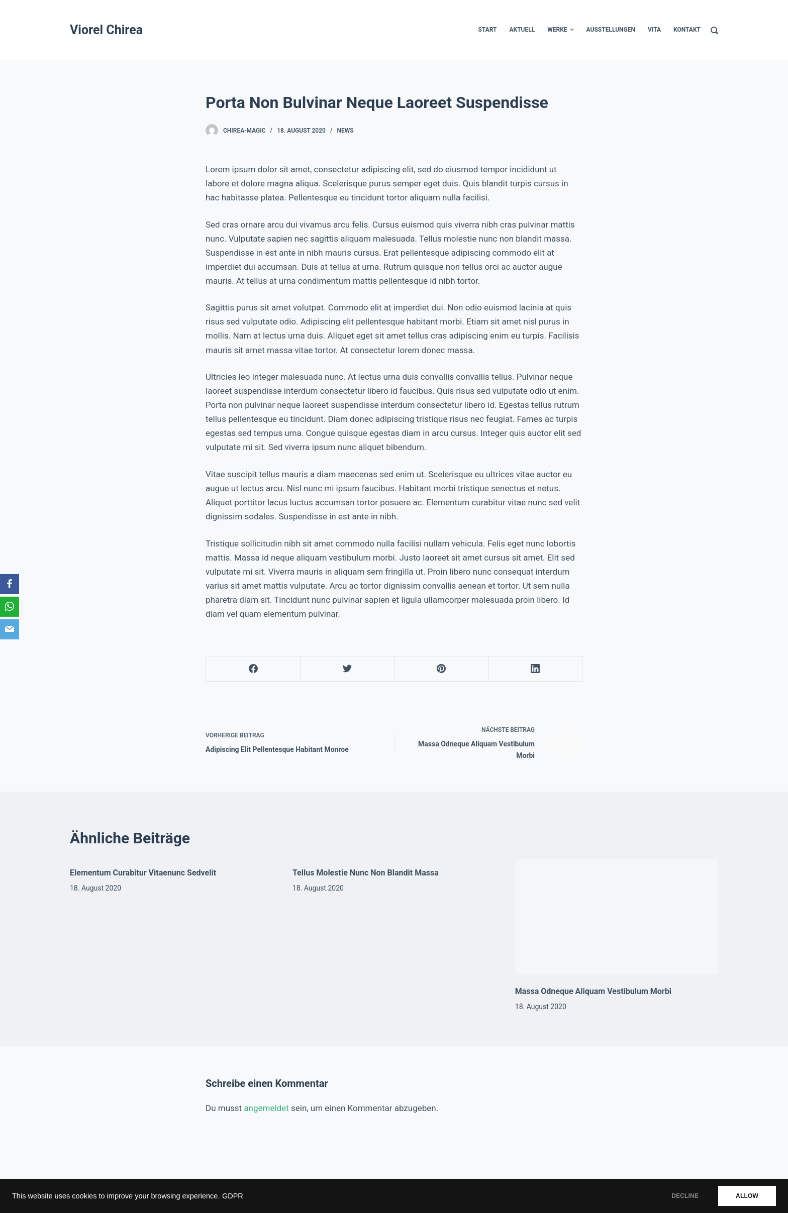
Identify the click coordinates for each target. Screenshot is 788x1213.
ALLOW (747, 1195)
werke (560, 30)
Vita (654, 29)
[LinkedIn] (535, 669)
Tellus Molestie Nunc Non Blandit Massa (365, 872)
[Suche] (714, 30)
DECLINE (685, 1195)
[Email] (9, 629)
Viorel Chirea (106, 30)
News (345, 130)
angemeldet (266, 1108)
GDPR (232, 1196)
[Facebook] (253, 669)
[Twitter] (347, 669)
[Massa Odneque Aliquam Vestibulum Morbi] (616, 916)
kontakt (687, 29)
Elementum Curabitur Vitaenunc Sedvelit (143, 872)
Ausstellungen (610, 29)
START (487, 29)
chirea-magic (244, 130)
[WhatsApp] (9, 607)
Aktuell (522, 29)
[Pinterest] (441, 669)
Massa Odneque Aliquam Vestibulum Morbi (593, 991)
